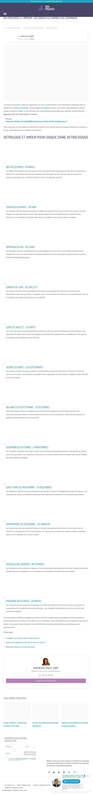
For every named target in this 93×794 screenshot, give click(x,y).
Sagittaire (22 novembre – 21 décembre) (29, 487)
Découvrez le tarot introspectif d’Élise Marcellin (46, 1)
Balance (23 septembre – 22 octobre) (27, 407)
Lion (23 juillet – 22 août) (21, 327)
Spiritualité (51, 28)
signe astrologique (42, 108)
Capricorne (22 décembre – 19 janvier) (28, 524)
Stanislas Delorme (27, 36)
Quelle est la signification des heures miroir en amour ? (26, 642)
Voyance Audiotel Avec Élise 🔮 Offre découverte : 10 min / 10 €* (74, 776)
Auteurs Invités (13, 28)
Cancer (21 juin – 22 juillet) (22, 287)
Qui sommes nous (10, 785)
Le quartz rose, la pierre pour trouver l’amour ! (23, 638)
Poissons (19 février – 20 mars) (23, 601)
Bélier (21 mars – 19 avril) (20, 167)
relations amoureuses (21, 108)
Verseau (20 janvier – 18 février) (25, 564)
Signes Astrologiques (33, 28)
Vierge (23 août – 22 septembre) (24, 367)
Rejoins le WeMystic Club (24, 785)
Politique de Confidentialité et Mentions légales (45, 785)
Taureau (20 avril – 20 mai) (21, 207)
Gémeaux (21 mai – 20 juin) (20, 247)
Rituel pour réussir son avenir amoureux (20, 647)
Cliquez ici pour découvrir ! (46, 681)
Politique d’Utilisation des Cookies (14, 787)
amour (21, 111)
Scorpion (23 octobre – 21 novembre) (27, 447)
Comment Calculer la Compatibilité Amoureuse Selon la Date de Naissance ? (36, 121)
